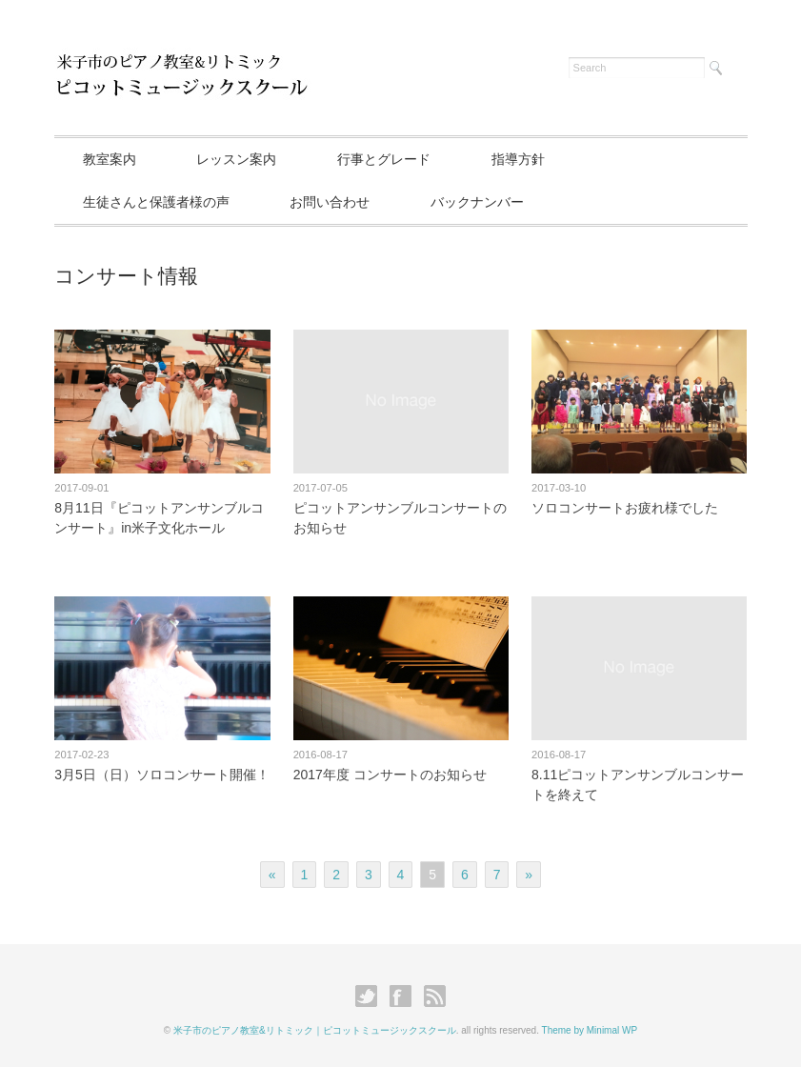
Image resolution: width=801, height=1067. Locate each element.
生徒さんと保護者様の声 (156, 202)
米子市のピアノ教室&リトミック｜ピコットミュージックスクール (314, 1030)
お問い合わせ (330, 202)
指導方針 (518, 159)
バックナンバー (477, 202)
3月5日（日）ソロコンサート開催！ (162, 774)
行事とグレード (384, 159)
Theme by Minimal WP (590, 1030)
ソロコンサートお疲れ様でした (624, 507)
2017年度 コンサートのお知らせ (390, 774)
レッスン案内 (236, 159)
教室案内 (109, 159)
